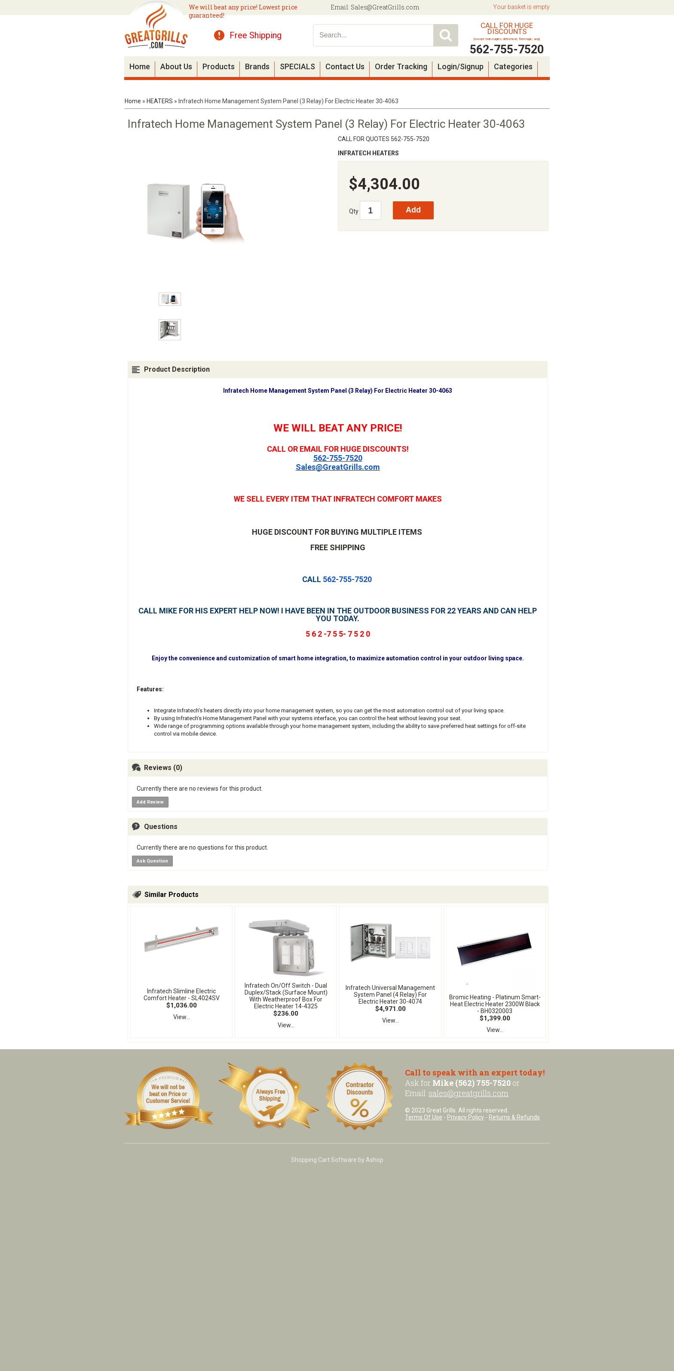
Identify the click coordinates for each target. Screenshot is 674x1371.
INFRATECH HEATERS (368, 153)
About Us (176, 66)
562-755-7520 (337, 457)
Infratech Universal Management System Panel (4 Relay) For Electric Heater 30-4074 (390, 994)
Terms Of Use (423, 1117)
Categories (513, 66)
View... (181, 1017)
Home (139, 66)
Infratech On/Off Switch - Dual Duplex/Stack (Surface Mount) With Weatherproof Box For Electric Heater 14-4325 (286, 996)
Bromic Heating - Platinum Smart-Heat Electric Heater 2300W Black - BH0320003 (495, 1004)
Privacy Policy (465, 1117)
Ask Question (152, 861)
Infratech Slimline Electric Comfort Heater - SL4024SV (182, 994)
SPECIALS (297, 66)
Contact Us (345, 66)
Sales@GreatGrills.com (385, 7)
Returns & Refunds (514, 1117)
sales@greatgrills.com (469, 1093)
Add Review (150, 802)
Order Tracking (401, 66)
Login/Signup (461, 66)
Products (218, 66)
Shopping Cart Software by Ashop (337, 1159)
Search (445, 35)
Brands (257, 66)
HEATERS (160, 101)
